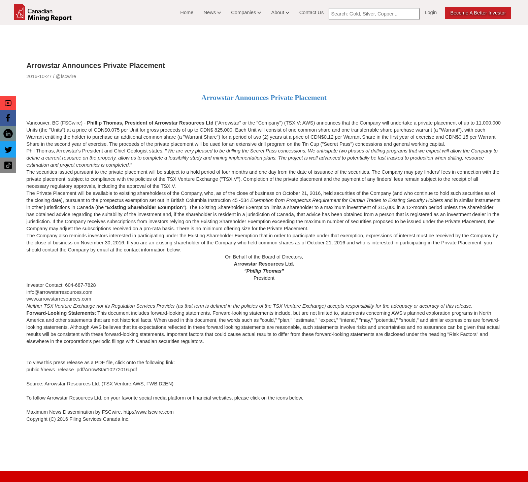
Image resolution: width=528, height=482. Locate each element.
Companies (246, 12)
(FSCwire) (71, 123)
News (212, 12)
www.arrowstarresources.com (58, 299)
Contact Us (311, 12)
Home (186, 12)
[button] (8, 103)
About (280, 12)
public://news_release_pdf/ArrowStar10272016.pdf (81, 369)
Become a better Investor (478, 12)
